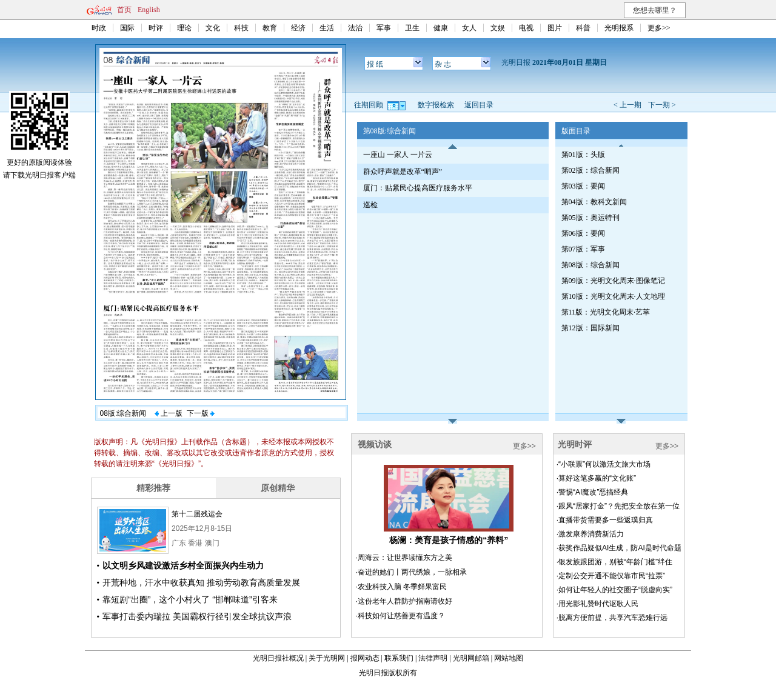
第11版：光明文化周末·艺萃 (606, 312)
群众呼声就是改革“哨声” (403, 171)
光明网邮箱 (471, 658)
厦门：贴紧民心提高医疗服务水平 (417, 188)
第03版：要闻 (583, 186)
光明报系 (619, 28)
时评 (156, 28)
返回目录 (478, 105)
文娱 (497, 28)
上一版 (168, 413)
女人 (469, 28)
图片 (554, 28)
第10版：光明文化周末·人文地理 (613, 296)
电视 (526, 28)
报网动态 (365, 658)
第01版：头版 (583, 154)
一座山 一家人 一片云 (397, 154)
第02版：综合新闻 (590, 170)
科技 (241, 28)
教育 (270, 28)
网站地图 (508, 658)
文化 (213, 28)
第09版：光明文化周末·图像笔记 (613, 280)
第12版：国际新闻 (590, 328)
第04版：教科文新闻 (594, 202)
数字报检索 (436, 105)
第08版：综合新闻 (590, 265)
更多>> (659, 28)
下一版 (201, 413)
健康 (440, 28)
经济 (298, 28)
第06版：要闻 (583, 233)
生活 (326, 28)
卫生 (412, 28)
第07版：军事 (583, 249)
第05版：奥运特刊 (590, 217)
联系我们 (398, 658)
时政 (99, 28)
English (149, 9)
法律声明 (432, 658)
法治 (355, 28)
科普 (583, 28)
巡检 (370, 205)
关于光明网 (327, 658)
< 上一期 (627, 105)
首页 (124, 9)
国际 (127, 28)
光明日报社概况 (278, 658)
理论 (184, 28)
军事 (383, 28)
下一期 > (662, 105)
